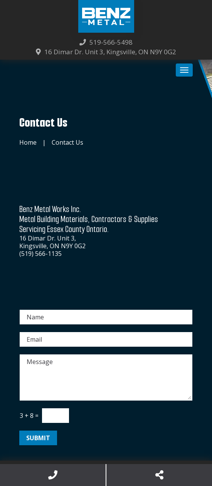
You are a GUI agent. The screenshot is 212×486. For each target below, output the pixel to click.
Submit (38, 438)
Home (28, 142)
